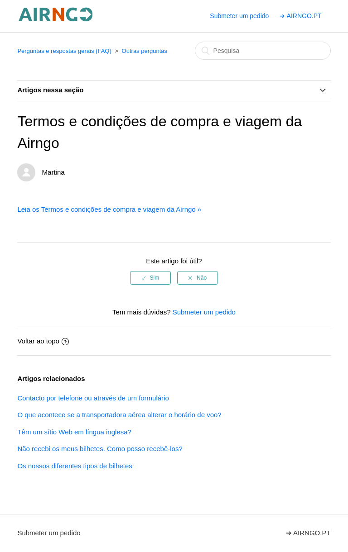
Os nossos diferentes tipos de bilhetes (74, 466)
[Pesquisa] (263, 51)
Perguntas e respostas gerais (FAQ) (64, 51)
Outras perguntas (144, 51)
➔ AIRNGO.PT (300, 15)
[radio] (150, 278)
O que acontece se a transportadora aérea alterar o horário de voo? (119, 415)
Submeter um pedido (239, 15)
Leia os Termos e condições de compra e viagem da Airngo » (109, 209)
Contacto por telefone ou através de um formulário (93, 398)
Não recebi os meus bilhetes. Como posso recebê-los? (99, 448)
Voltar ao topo (43, 341)
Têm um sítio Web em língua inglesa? (74, 432)
